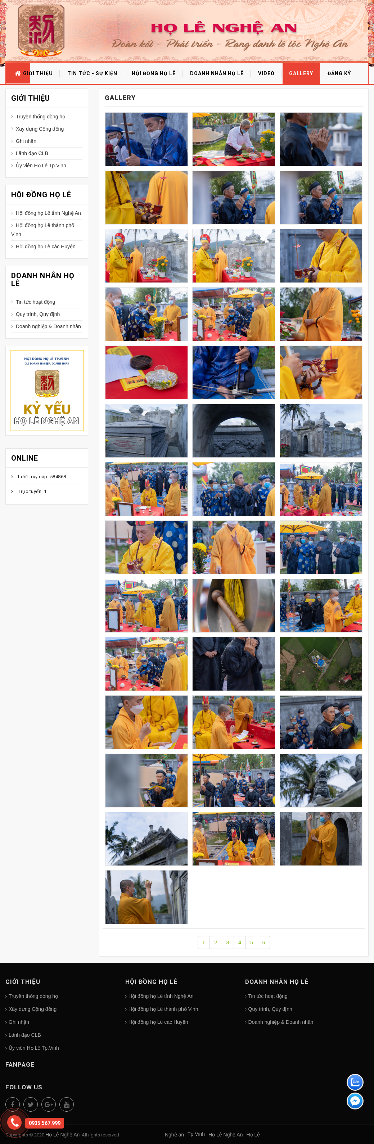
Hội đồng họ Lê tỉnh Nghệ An (48, 213)
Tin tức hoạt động (35, 302)
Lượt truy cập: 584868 (42, 476)
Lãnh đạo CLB (32, 153)
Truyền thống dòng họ (40, 116)
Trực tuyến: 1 (32, 491)
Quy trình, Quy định (38, 314)
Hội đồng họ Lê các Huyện (46, 246)
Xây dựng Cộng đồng (40, 129)
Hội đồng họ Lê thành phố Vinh (42, 229)
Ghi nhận (26, 141)
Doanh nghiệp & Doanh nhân (48, 326)
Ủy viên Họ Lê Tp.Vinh (41, 165)
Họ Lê (253, 1135)
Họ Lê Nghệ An (46, 421)
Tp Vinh (196, 1134)
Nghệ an (174, 1135)
